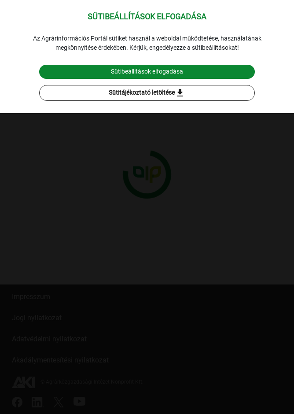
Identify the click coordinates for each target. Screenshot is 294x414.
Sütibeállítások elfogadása (147, 71)
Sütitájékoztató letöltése (147, 93)
